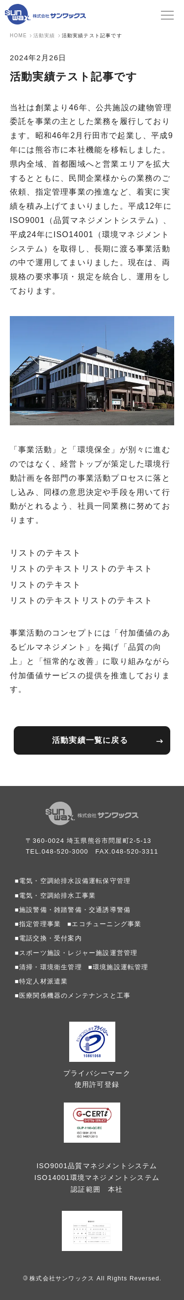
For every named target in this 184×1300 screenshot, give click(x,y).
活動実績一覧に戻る (90, 740)
